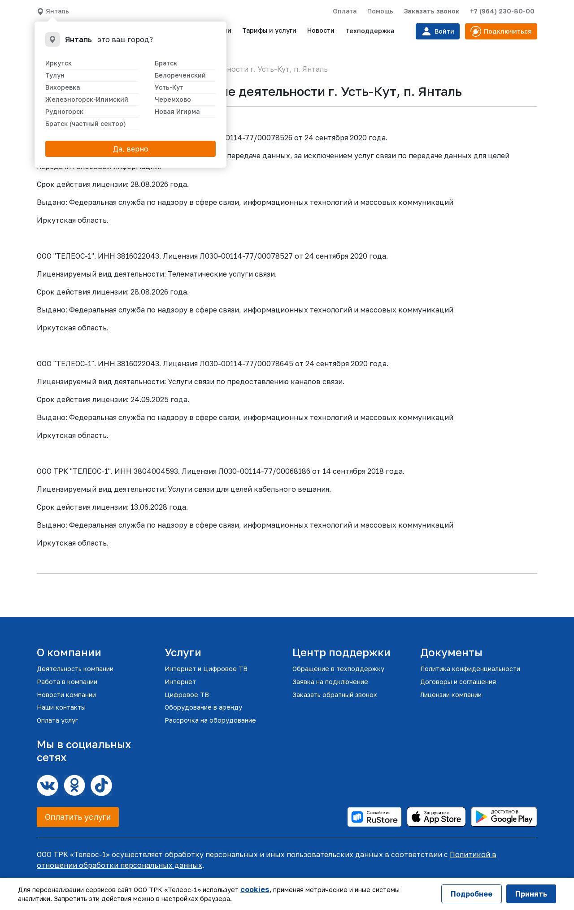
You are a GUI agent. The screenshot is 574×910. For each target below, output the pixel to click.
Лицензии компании (451, 694)
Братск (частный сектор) (85, 123)
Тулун (55, 75)
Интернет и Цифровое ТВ (206, 668)
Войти (437, 31)
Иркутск (58, 63)
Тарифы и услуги (269, 30)
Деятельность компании (75, 668)
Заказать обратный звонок (334, 694)
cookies (255, 889)
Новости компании (66, 694)
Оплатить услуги (78, 817)
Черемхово (173, 99)
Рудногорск (64, 111)
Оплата (345, 11)
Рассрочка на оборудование (210, 720)
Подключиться (501, 31)
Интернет (180, 681)
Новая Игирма (177, 111)
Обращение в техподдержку (338, 668)
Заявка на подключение (330, 681)
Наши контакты (61, 707)
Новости (321, 30)
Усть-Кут (169, 87)
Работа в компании (67, 681)
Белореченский (180, 75)
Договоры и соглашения (458, 681)
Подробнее (471, 893)
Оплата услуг (57, 720)
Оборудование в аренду (203, 707)
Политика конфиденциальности (470, 668)
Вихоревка (62, 87)
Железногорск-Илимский (86, 99)
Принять (531, 893)
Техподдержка (369, 31)
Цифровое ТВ (187, 694)
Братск (166, 63)
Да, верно (130, 148)
